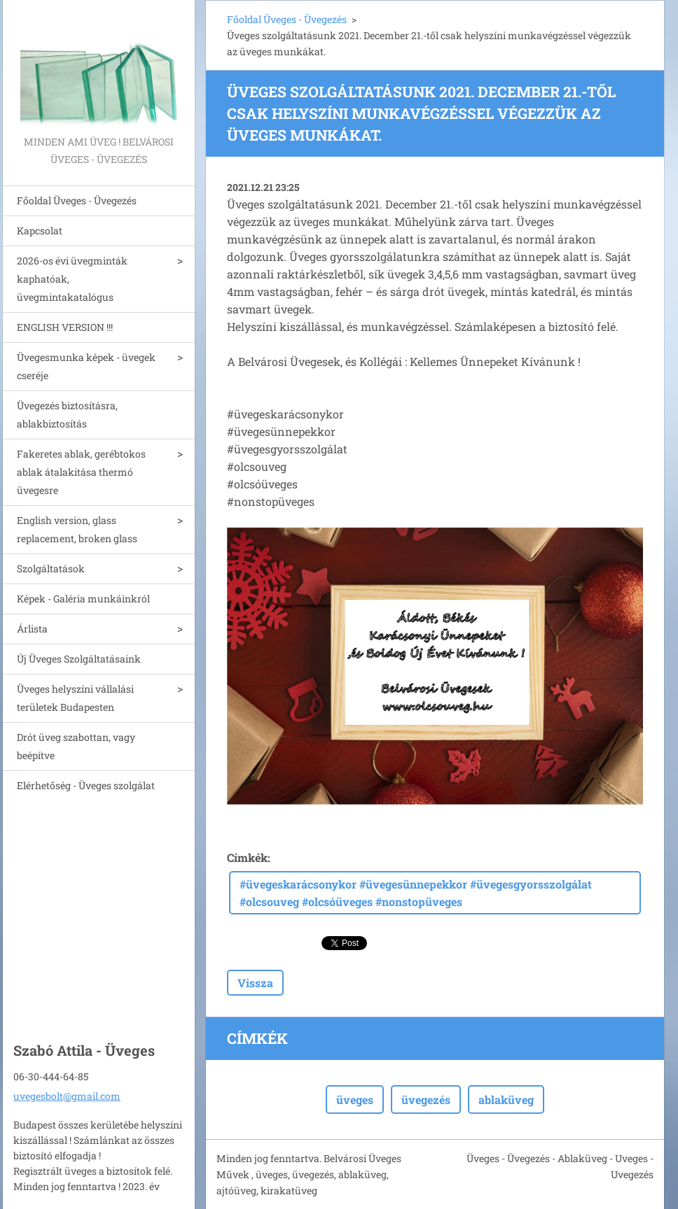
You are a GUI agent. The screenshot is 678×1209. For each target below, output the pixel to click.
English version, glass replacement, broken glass (77, 529)
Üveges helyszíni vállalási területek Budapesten (75, 698)
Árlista (32, 628)
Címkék (247, 857)
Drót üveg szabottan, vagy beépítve (76, 746)
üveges (354, 1099)
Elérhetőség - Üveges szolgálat (86, 785)
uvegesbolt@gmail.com (66, 1096)
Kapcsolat (39, 230)
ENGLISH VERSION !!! (65, 327)
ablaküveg (506, 1099)
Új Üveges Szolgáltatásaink (79, 658)
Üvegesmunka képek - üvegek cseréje (86, 366)
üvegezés (425, 1099)
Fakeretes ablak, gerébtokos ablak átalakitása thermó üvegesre (81, 472)
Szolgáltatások (51, 568)
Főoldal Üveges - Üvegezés (77, 200)
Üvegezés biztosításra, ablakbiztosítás (67, 414)
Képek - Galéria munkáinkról (83, 598)
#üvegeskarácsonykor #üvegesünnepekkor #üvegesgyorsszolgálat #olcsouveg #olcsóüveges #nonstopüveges (416, 893)
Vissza (255, 982)
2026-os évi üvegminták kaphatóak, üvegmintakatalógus (72, 279)
